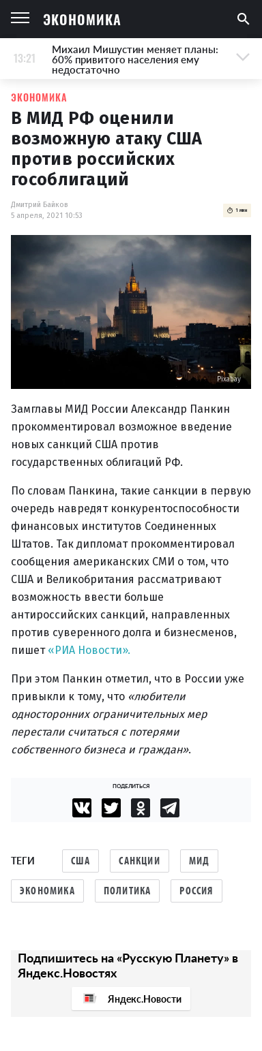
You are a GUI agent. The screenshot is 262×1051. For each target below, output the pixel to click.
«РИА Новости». (89, 650)
